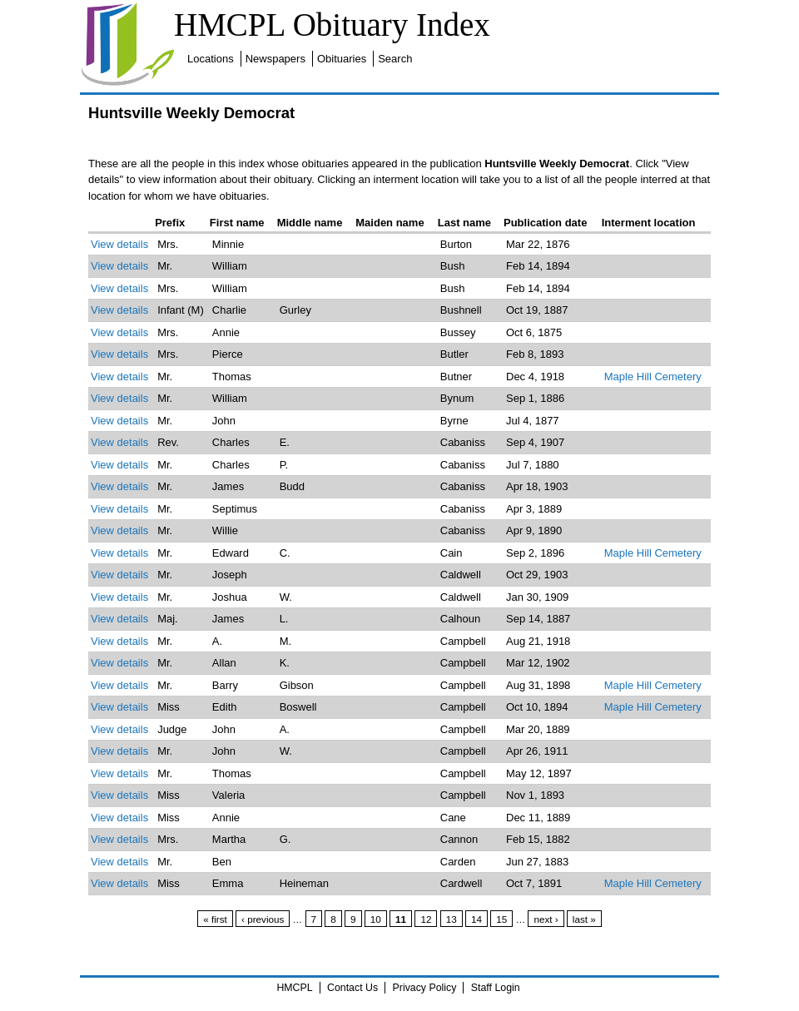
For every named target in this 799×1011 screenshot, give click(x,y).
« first (215, 919)
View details (119, 244)
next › (545, 919)
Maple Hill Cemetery (653, 376)
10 (375, 919)
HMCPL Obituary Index (332, 24)
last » (584, 919)
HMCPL (294, 988)
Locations (210, 58)
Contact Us (352, 988)
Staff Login (495, 988)
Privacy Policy (425, 988)
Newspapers (275, 58)
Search (395, 58)
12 (425, 919)
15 (501, 919)
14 (476, 919)
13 (451, 919)
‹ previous (262, 919)
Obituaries (341, 58)
